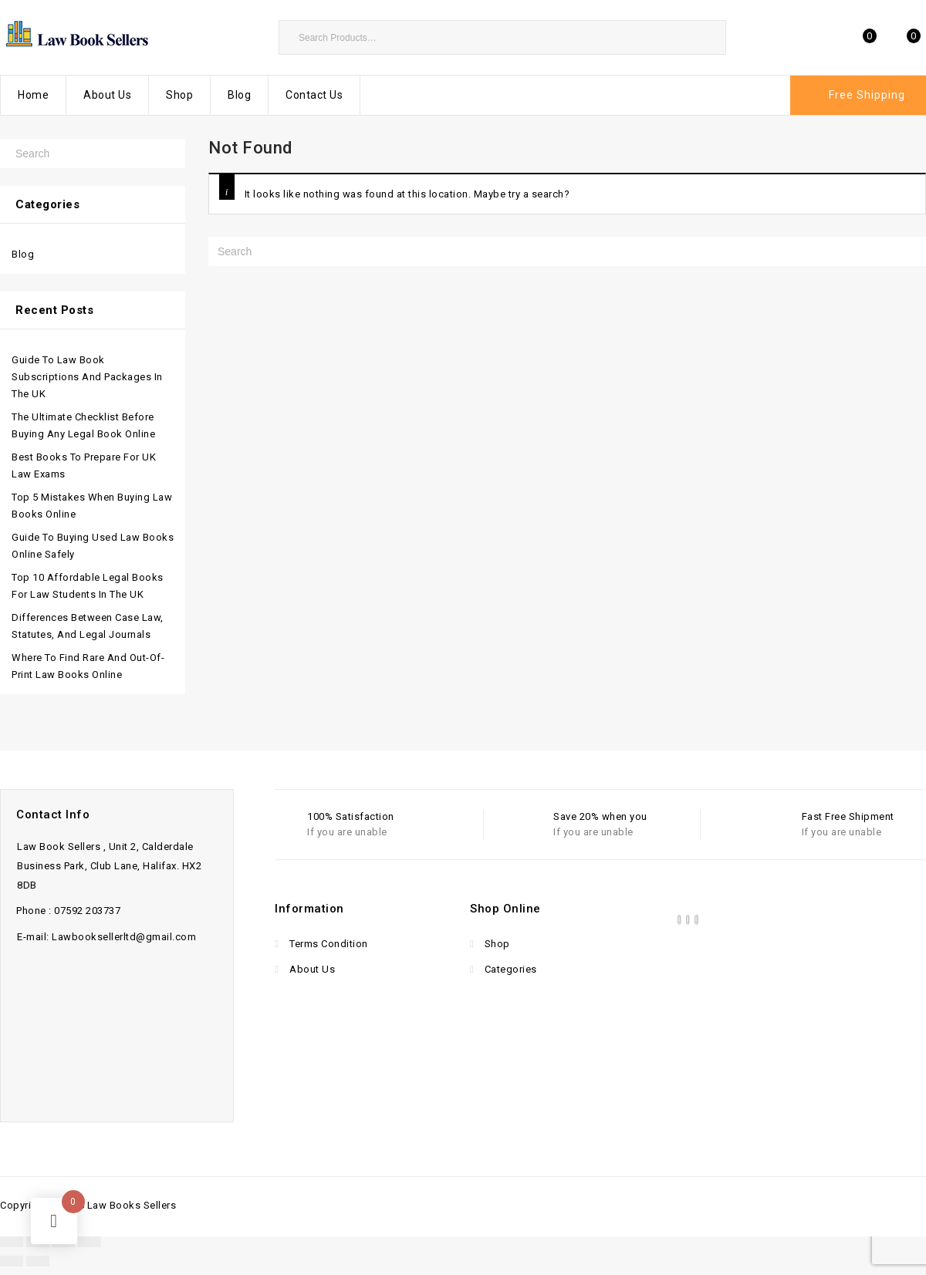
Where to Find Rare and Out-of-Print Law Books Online (88, 666)
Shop (179, 95)
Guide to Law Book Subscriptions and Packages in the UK (87, 377)
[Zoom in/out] (11, 1241)
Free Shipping (867, 95)
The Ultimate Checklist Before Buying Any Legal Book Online (83, 425)
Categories (509, 969)
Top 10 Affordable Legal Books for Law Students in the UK (88, 586)
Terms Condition (327, 944)
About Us (107, 95)
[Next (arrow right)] (37, 1261)
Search (707, 37)
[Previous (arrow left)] (11, 1261)
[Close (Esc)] (89, 1241)
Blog (239, 95)
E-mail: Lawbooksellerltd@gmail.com (106, 937)
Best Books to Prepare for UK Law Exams (84, 465)
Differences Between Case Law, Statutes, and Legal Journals (88, 626)
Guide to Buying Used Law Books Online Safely (93, 545)
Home (33, 95)
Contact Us (314, 95)
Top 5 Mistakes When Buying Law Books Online (92, 505)
